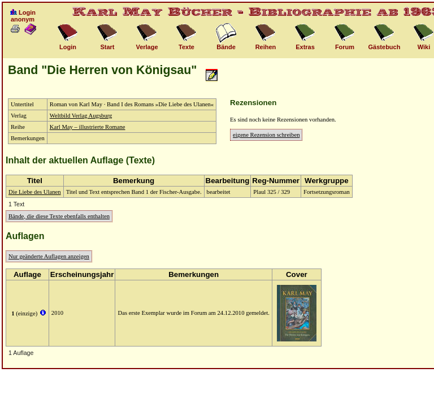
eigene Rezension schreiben (266, 135)
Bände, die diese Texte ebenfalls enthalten (59, 216)
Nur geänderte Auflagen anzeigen (48, 256)
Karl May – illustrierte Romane (87, 127)
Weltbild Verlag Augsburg (81, 115)
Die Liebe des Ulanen (34, 192)
